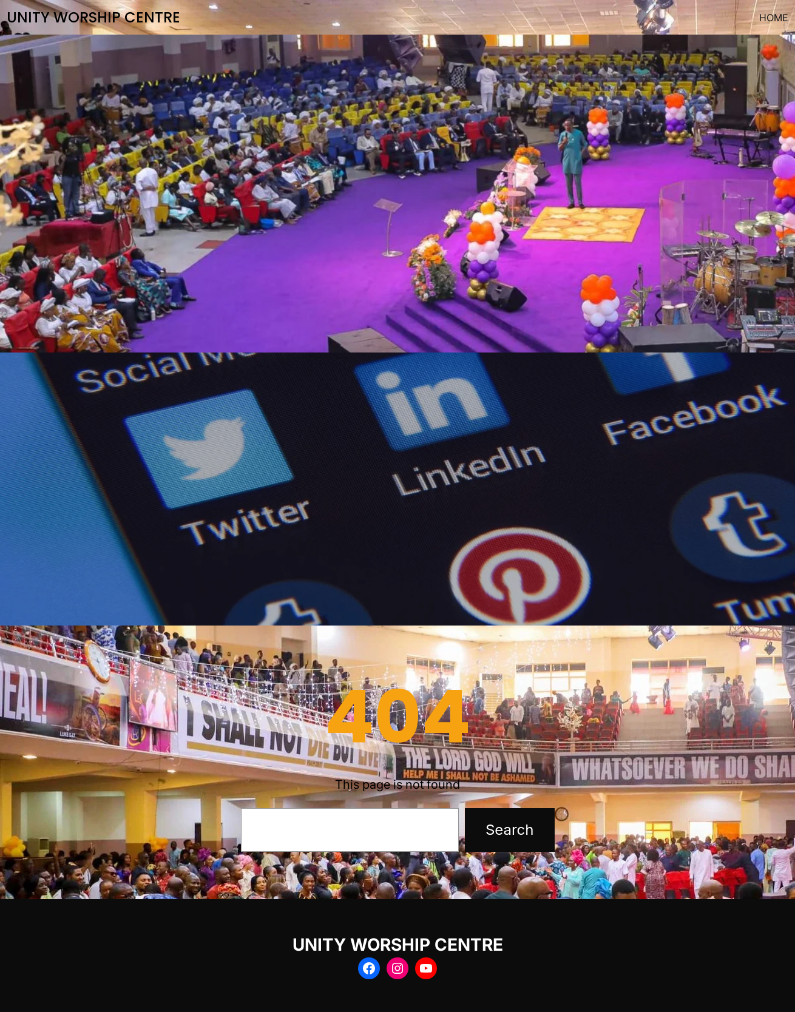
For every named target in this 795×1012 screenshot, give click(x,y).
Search (509, 829)
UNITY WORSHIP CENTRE (93, 17)
